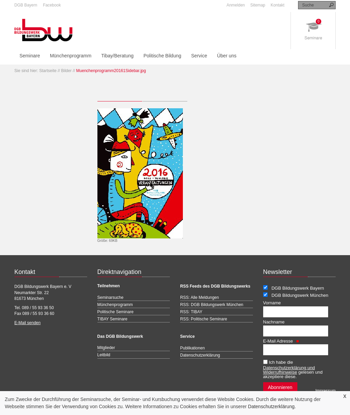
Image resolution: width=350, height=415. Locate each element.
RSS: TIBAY (191, 311)
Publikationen (192, 348)
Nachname (274, 321)
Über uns (227, 55)
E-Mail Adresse (281, 341)
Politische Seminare (115, 311)
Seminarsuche (110, 297)
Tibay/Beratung (117, 55)
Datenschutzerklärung (271, 406)
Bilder (66, 70)
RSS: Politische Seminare (203, 319)
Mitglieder (106, 347)
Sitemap (257, 5)
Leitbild (103, 354)
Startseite (48, 70)
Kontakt (277, 5)
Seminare (29, 55)
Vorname (272, 302)
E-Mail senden (27, 322)
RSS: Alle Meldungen (199, 297)
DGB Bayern (25, 5)
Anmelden (236, 5)
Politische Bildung (162, 55)
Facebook (52, 5)
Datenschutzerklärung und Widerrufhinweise (289, 370)
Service (199, 55)
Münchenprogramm (70, 55)
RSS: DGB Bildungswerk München (211, 304)
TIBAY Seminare (112, 319)
